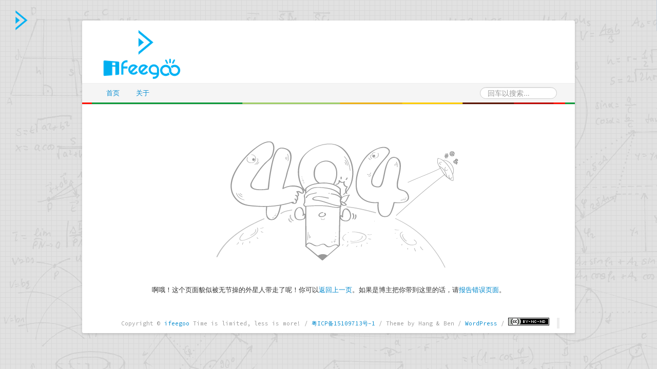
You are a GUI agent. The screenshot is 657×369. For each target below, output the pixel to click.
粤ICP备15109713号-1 (343, 323)
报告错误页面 (479, 289)
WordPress (481, 323)
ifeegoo (176, 323)
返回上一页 (335, 289)
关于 (142, 93)
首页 (113, 93)
